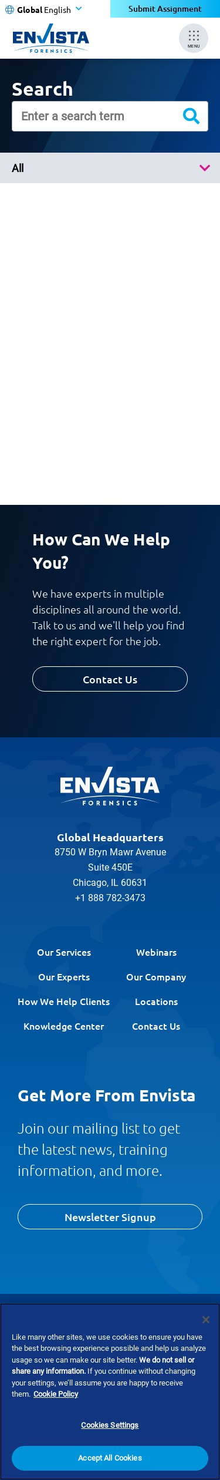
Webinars (156, 951)
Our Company (156, 976)
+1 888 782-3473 (110, 897)
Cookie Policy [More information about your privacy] (55, 1394)
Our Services (64, 951)
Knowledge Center (63, 1025)
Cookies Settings (109, 1425)
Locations (156, 1000)
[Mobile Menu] (193, 38)
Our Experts (64, 976)
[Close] (206, 1320)
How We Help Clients (64, 1000)
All (17, 168)
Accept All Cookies (109, 1458)
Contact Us (110, 679)
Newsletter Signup (110, 1216)
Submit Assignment (165, 8)
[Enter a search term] (110, 116)
